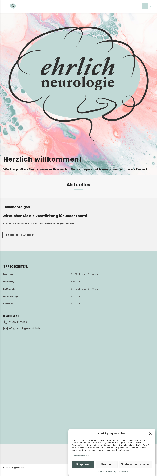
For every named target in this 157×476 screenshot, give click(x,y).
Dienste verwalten (81, 456)
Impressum (123, 472)
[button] (150, 433)
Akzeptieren (82, 464)
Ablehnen (106, 464)
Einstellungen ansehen (135, 464)
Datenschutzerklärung (107, 472)
